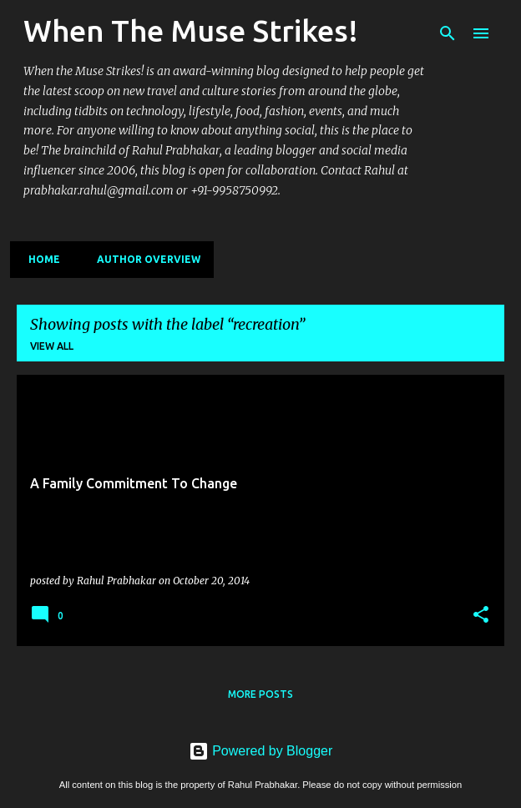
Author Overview (143, 259)
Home (39, 259)
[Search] (448, 33)
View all (51, 346)
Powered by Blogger (261, 751)
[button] (481, 615)
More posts (260, 694)
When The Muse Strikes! (190, 30)
